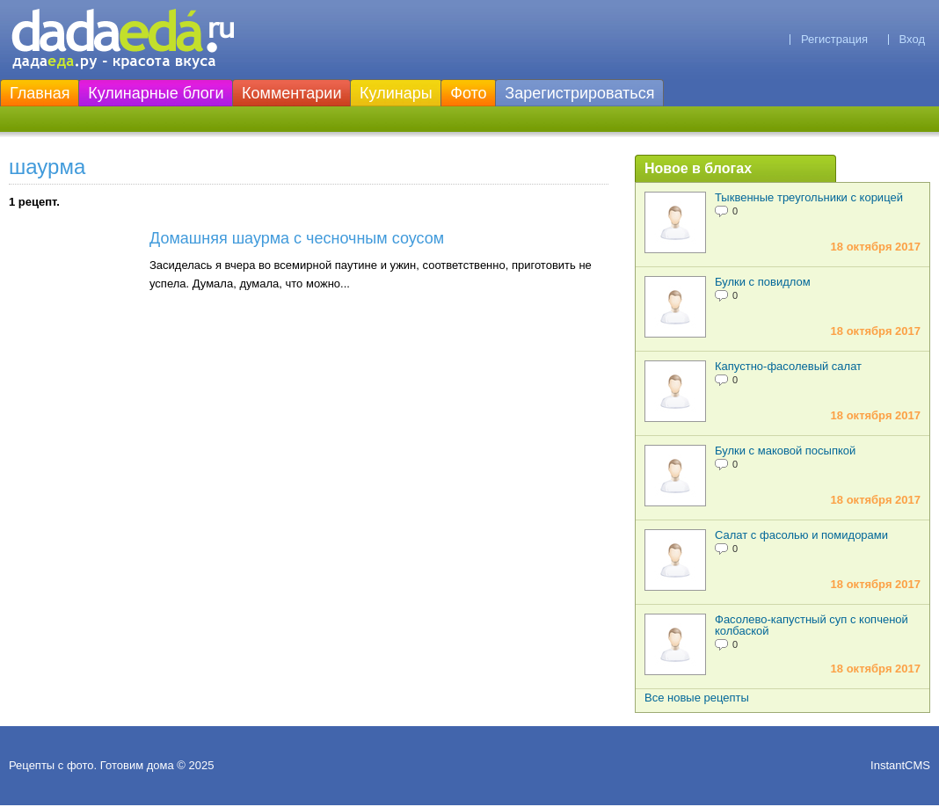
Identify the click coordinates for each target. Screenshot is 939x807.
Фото (468, 93)
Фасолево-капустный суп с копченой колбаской (811, 625)
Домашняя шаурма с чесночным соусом (296, 238)
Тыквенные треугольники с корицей (809, 197)
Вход (912, 39)
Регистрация (834, 39)
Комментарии (291, 93)
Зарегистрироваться (579, 93)
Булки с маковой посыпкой (785, 450)
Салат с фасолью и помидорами (801, 535)
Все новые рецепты (696, 697)
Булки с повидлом (763, 281)
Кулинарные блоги (155, 93)
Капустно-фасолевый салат (788, 366)
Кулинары (396, 93)
